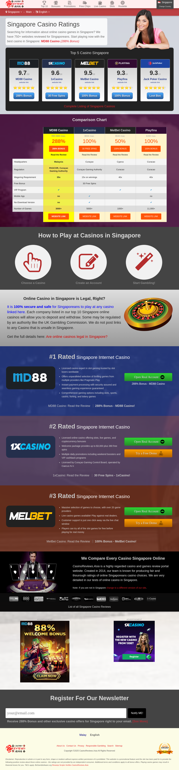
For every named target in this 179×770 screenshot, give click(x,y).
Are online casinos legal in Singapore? (73, 335)
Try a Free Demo (149, 453)
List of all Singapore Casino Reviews (89, 606)
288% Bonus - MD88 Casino (150, 383)
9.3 (121, 73)
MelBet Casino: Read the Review (68, 544)
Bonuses (55, 6)
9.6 (55, 73)
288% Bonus (24, 95)
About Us (61, 746)
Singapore (14, 12)
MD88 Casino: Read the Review (69, 408)
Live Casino (100, 6)
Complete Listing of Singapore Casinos (89, 106)
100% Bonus (89, 95)
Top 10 (44, 6)
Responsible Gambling (96, 746)
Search (110, 746)
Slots (112, 6)
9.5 (88, 73)
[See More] (140, 721)
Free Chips (84, 6)
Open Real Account (149, 377)
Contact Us (71, 746)
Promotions (70, 6)
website (59, 216)
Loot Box (155, 95)
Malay (82, 735)
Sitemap (118, 746)
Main (29, 12)
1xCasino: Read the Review (71, 478)
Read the (58, 155)
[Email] (66, 713)
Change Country (165, 6)
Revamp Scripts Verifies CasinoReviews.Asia (70, 765)
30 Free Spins (56, 95)
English (43, 12)
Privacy (81, 746)
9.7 (22, 73)
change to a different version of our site (128, 586)
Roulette (122, 6)
